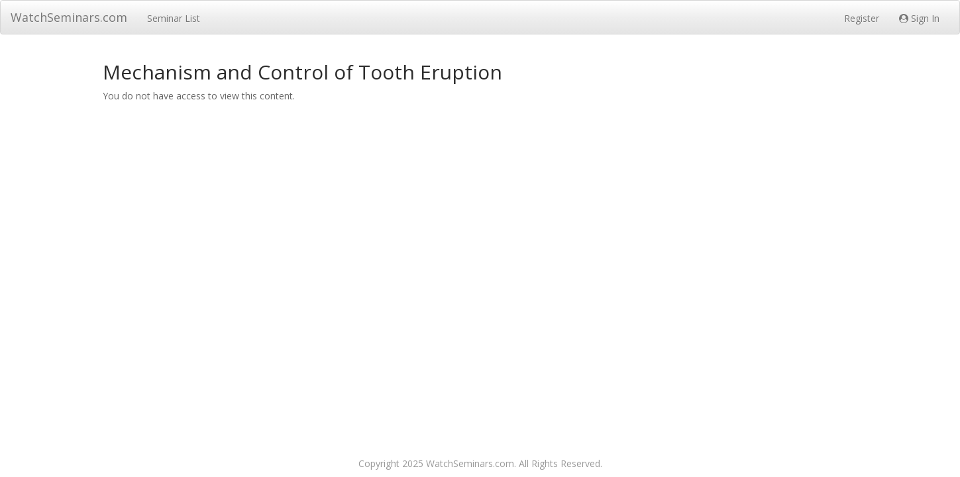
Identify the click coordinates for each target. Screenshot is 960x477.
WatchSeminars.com (69, 17)
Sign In (919, 18)
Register (861, 18)
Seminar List (173, 18)
